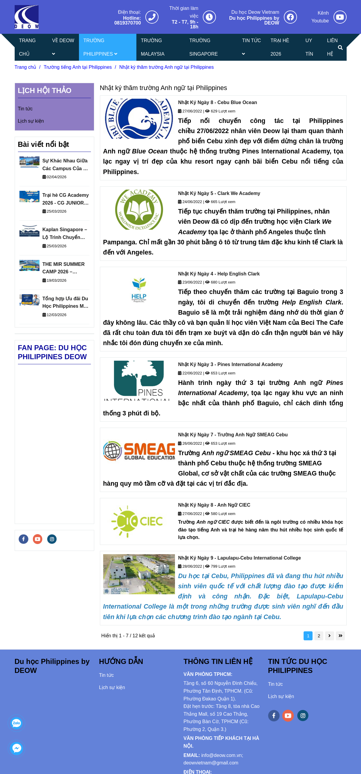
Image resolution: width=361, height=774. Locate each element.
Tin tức (25, 108)
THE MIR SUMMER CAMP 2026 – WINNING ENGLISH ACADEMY (64, 269)
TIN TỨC (251, 47)
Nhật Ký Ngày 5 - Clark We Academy (219, 193)
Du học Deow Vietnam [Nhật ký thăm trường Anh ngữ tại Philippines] (255, 12)
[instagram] (52, 539)
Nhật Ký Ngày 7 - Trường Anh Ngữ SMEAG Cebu (233, 434)
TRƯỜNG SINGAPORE (203, 47)
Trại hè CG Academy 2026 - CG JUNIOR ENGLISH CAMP (65, 200)
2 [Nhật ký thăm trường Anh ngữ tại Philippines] (319, 635)
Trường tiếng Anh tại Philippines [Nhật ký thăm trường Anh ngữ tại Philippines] (78, 67)
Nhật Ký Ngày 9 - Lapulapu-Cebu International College (239, 557)
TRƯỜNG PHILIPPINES (100, 47)
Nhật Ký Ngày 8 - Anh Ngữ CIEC (214, 505)
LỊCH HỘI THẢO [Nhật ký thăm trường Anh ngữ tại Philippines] (44, 90)
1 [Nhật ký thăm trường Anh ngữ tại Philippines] (308, 635)
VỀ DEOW (63, 47)
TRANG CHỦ (27, 47)
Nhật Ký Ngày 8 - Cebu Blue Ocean (217, 102)
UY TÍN (309, 47)
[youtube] (37, 539)
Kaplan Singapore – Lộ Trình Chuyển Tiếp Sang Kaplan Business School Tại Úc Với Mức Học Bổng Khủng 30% (65, 234)
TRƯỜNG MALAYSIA (152, 47)
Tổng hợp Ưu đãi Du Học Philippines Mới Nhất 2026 (65, 303)
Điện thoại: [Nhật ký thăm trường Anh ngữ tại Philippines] (129, 12)
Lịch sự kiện (31, 121)
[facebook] (23, 539)
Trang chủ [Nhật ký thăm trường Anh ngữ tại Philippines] (25, 67)
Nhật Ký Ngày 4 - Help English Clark (219, 273)
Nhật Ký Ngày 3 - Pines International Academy (230, 364)
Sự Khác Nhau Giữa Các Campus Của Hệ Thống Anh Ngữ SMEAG (65, 165)
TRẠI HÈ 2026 (279, 47)
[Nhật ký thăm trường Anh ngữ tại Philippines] (27, 17)
